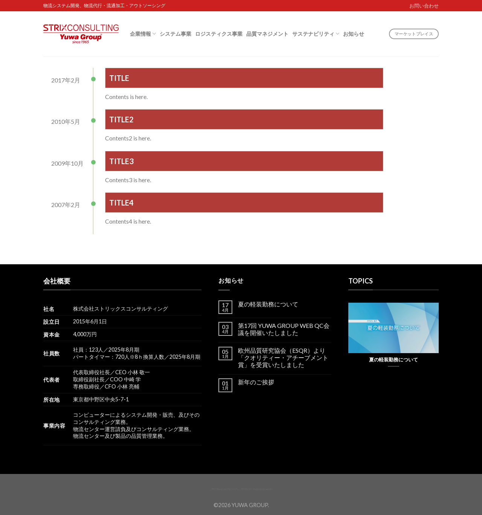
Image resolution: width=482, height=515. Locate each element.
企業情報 (143, 33)
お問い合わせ (424, 6)
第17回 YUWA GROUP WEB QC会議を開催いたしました (283, 329)
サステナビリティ (315, 33)
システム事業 (175, 33)
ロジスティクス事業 (219, 33)
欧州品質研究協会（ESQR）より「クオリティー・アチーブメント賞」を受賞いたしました (283, 357)
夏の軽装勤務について (268, 304)
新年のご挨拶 (256, 381)
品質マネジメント (267, 33)
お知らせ (353, 33)
